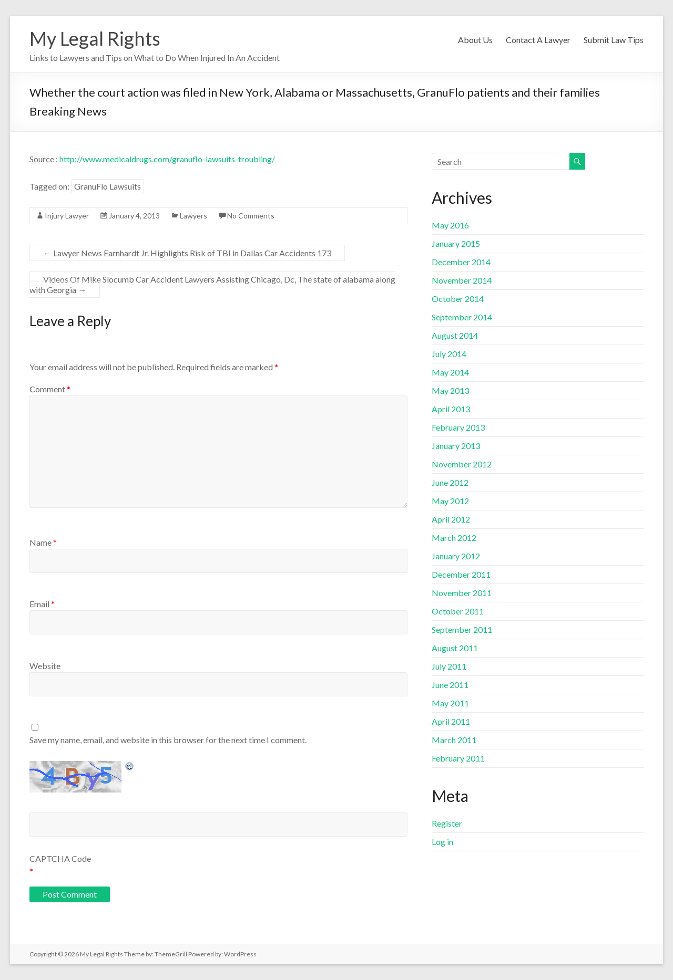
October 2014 (458, 299)
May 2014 (450, 372)
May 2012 (450, 501)
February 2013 (458, 427)
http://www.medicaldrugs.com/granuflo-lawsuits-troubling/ (167, 159)
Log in (442, 842)
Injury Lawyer (67, 215)
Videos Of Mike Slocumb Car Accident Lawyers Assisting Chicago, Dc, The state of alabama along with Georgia (212, 284)
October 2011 (458, 611)
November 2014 (462, 280)
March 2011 (454, 740)
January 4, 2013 (134, 215)
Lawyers (193, 215)
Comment (49, 389)
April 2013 (451, 409)
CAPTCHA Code (60, 858)
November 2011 (462, 593)
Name (43, 542)
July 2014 (449, 354)
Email (42, 604)
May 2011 (450, 703)
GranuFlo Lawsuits (107, 186)
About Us (475, 40)
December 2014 (461, 262)
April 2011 (451, 721)
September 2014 (462, 317)
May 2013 (450, 390)
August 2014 (455, 335)
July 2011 (449, 666)
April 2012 (451, 519)
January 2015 (456, 243)
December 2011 (461, 574)
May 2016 (450, 225)
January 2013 (456, 446)
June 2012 (450, 482)
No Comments (250, 215)
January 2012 (456, 556)
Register (447, 823)
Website (44, 666)
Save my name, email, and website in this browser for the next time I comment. (168, 740)
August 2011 (455, 648)
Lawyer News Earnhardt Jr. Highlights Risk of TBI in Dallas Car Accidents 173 (187, 253)
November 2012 (462, 464)
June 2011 (450, 685)
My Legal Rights (94, 38)
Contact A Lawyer (538, 40)
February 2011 (458, 758)
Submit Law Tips (614, 40)
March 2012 (454, 538)
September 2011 (462, 629)
